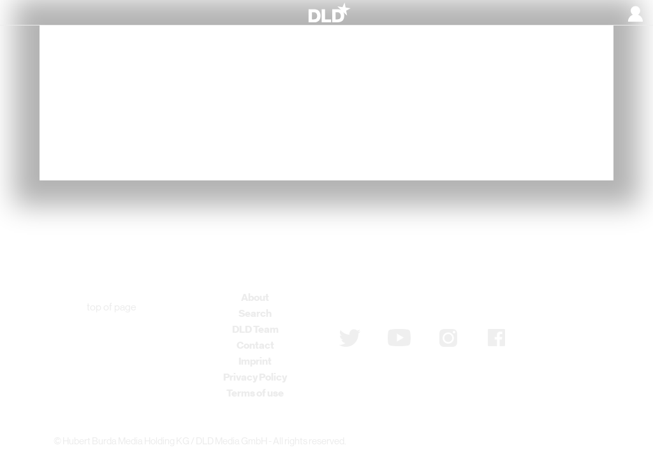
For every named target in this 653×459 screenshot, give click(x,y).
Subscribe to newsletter (407, 304)
